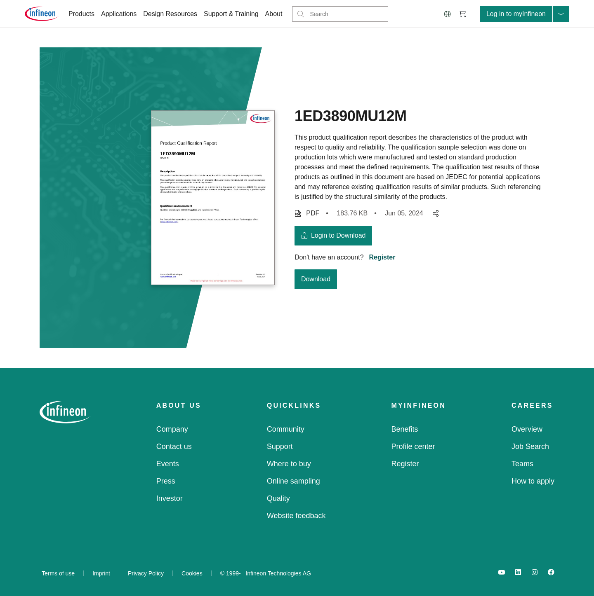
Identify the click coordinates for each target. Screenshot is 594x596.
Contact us (174, 446)
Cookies (192, 573)
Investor (169, 498)
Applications (119, 13)
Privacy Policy (146, 573)
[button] (447, 14)
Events (167, 464)
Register (382, 257)
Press (165, 481)
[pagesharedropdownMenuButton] (434, 213)
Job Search (530, 446)
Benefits (404, 429)
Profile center (413, 446)
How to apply (533, 481)
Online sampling (293, 481)
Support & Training (231, 13)
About (274, 13)
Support (280, 446)
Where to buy (289, 464)
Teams (522, 464)
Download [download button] (315, 279)
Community (285, 429)
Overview (527, 429)
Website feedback (296, 516)
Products (81, 13)
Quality (278, 498)
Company (172, 429)
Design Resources (170, 13)
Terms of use (58, 573)
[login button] (333, 235)
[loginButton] (524, 14)
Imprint (101, 573)
